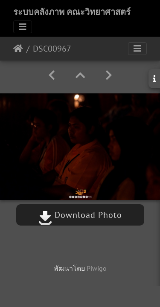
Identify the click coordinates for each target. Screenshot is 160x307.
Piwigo (97, 268)
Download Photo (80, 214)
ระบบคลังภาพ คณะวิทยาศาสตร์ (72, 11)
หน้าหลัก (18, 48)
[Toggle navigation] (22, 26)
